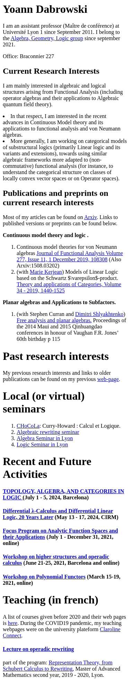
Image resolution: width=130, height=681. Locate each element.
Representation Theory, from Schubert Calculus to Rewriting (57, 666)
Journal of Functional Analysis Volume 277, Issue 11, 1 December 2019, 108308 (70, 256)
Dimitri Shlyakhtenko (99, 314)
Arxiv (90, 217)
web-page (108, 379)
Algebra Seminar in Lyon (45, 438)
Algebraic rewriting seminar (48, 432)
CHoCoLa (28, 426)
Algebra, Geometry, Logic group (47, 38)
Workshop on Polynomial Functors (44, 577)
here (13, 623)
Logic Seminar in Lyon (42, 444)
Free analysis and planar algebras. (54, 320)
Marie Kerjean (46, 272)
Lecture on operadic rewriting (38, 649)
